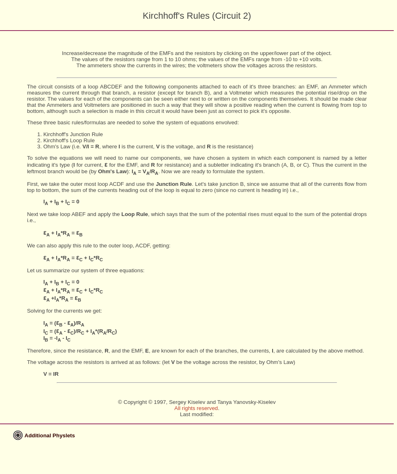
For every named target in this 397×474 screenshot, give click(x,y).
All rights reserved (196, 408)
